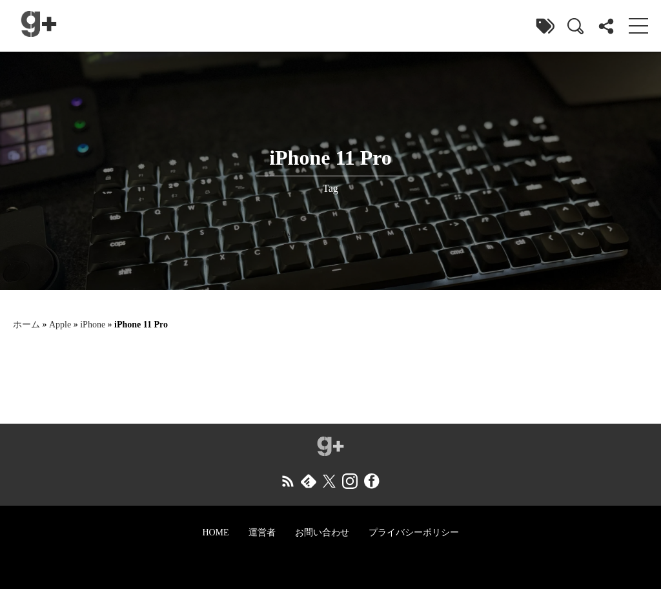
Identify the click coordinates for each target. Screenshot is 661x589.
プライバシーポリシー (414, 532)
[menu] (638, 26)
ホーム (26, 324)
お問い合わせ (322, 532)
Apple (60, 324)
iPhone (92, 324)
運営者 (262, 532)
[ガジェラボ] (39, 26)
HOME (215, 532)
